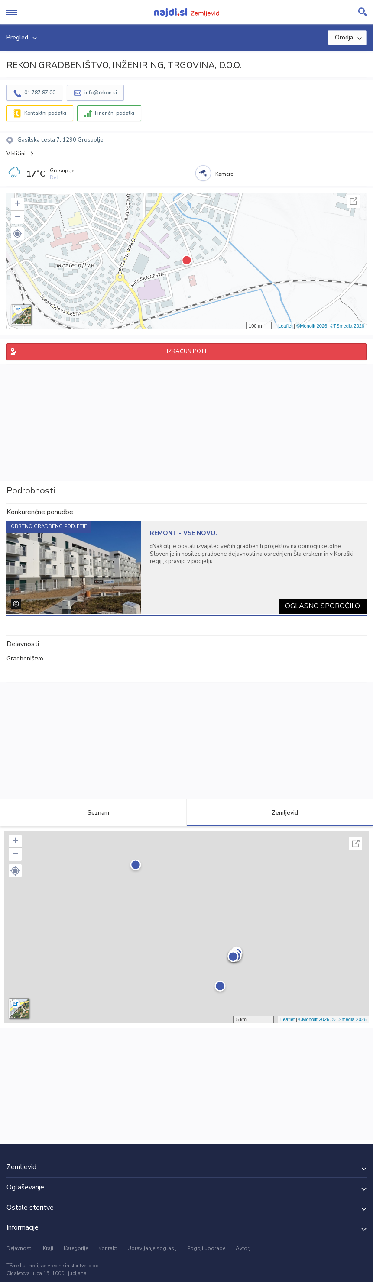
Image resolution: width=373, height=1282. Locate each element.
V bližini (16, 153)
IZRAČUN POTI (186, 351)
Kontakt (107, 1248)
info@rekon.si (100, 92)
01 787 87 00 (39, 92)
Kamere (224, 174)
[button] (17, 233)
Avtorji (244, 1248)
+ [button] (17, 204)
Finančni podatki (114, 113)
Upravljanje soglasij (152, 1248)
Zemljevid (280, 812)
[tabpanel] (186, 567)
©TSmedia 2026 (347, 326)
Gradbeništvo (24, 658)
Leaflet (285, 326)
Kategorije (76, 1248)
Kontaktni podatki (45, 113)
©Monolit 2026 (311, 326)
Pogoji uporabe (206, 1248)
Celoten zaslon (353, 201)
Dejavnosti (19, 1248)
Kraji (48, 1248)
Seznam (93, 812)
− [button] (17, 217)
